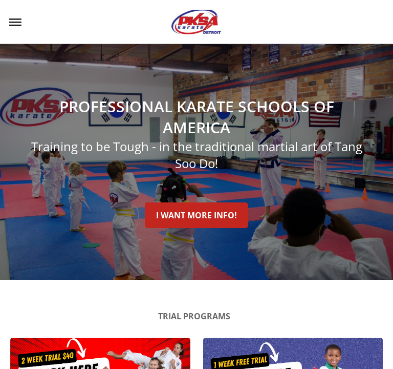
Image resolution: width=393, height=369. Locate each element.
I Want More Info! (196, 215)
